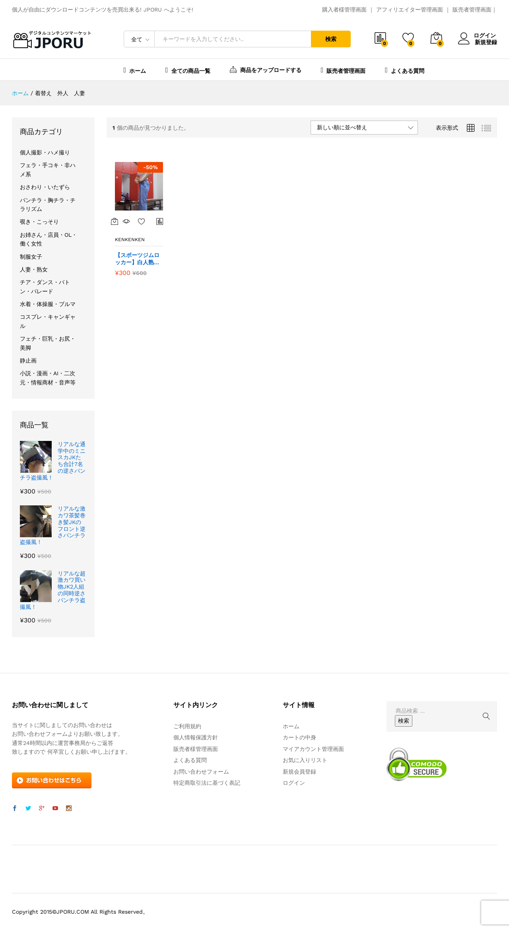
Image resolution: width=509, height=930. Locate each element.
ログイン (477, 35)
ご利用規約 (187, 726)
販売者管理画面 (472, 9)
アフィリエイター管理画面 (409, 9)
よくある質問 (404, 70)
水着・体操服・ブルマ (48, 304)
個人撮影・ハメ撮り (45, 152)
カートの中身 (299, 737)
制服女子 (31, 256)
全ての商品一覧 (187, 70)
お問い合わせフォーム (201, 771)
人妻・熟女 (34, 269)
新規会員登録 (299, 771)
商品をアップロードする (265, 69)
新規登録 (486, 42)
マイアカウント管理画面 (313, 749)
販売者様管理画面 (195, 749)
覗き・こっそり (39, 221)
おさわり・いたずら (45, 187)
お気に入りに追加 (141, 221)
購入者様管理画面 (344, 9)
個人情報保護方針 (195, 737)
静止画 (28, 360)
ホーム (135, 70)
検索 (330, 39)
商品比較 (160, 221)
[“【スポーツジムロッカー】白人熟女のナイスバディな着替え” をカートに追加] (114, 221)
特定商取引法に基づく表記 (206, 783)
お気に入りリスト (305, 760)
